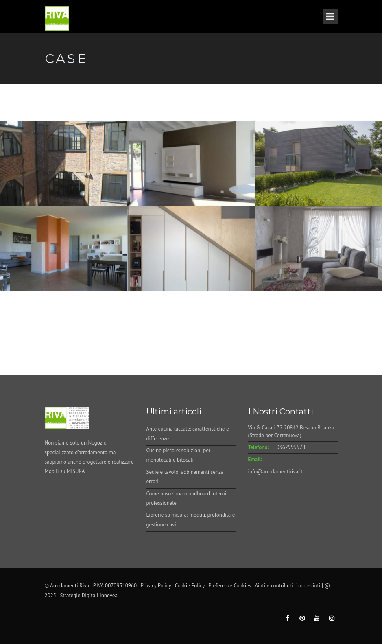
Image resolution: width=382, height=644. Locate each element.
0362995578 (291, 447)
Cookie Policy (190, 585)
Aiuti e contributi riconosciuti (287, 585)
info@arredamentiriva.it (275, 471)
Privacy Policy (156, 585)
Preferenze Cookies (229, 585)
